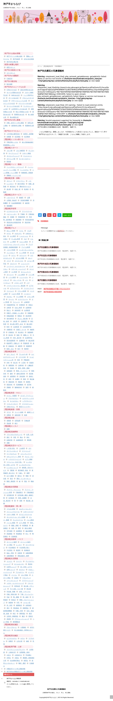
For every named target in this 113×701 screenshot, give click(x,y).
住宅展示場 (10, 495)
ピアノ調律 (28, 459)
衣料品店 (17, 586)
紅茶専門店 (28, 338)
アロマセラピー (13, 398)
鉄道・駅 (17, 189)
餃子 (19, 349)
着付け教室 (28, 528)
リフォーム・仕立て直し (14, 462)
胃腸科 (9, 387)
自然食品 (28, 605)
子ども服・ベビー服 (16, 589)
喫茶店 (20, 316)
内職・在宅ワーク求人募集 (15, 123)
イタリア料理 (11, 250)
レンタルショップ (12, 468)
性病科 (12, 368)
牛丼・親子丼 (17, 338)
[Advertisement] (75, 39)
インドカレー (11, 253)
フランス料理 (22, 291)
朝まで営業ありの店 (22, 112)
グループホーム (12, 627)
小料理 (15, 321)
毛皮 (8, 597)
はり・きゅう (11, 354)
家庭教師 (18, 220)
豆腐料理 (22, 340)
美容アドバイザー (24, 407)
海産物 (10, 602)
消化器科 (22, 376)
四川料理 (28, 316)
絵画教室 (19, 531)
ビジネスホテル (12, 638)
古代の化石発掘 (29, 59)
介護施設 (23, 627)
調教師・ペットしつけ (14, 175)
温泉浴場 (17, 415)
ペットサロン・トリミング (15, 167)
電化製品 (16, 608)
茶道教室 (9, 534)
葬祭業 (29, 440)
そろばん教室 (11, 509)
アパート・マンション (14, 490)
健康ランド (30, 412)
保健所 (21, 198)
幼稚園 (9, 137)
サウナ (9, 412)
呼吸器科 (26, 360)
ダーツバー (10, 275)
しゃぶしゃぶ (23, 236)
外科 (8, 363)
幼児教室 (17, 137)
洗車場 (20, 553)
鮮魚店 (13, 600)
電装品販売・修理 (23, 556)
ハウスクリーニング (14, 459)
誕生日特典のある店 (26, 90)
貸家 (20, 501)
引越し (21, 473)
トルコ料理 (21, 275)
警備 (27, 476)
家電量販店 (16, 622)
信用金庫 (17, 421)
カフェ (13, 255)
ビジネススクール (12, 211)
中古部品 (9, 550)
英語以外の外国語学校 (14, 222)
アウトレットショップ (22, 619)
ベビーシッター (12, 214)
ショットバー (25, 264)
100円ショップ (11, 567)
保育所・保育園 (28, 134)
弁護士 (17, 658)
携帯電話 (22, 613)
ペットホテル (24, 170)
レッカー (19, 545)
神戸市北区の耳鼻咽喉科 (47, 255)
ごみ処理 (22, 448)
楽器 (12, 528)
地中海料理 (10, 319)
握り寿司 (29, 324)
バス (29, 181)
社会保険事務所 (16, 203)
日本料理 (16, 327)
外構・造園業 (22, 498)
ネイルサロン (14, 401)
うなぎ (29, 231)
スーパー (19, 561)
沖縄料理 (9, 330)
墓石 (8, 437)
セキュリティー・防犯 (14, 457)
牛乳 (18, 602)
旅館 (27, 641)
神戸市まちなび (12, 3)
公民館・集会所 (12, 200)
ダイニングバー (26, 272)
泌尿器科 (13, 376)
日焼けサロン (11, 407)
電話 (25, 481)
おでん (9, 233)
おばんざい (18, 233)
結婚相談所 (19, 440)
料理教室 (25, 525)
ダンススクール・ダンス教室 (16, 517)
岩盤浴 (9, 415)
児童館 (12, 217)
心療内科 (21, 365)
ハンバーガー (23, 277)
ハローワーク (11, 198)
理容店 (30, 616)
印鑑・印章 (19, 611)
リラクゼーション (27, 404)
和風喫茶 (30, 313)
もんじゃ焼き (23, 242)
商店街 (30, 564)
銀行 (16, 423)
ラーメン (11, 299)
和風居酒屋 (10, 316)
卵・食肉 (25, 597)
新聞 (28, 473)
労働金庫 (27, 421)
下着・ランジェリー (26, 594)
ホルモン (9, 297)
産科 (9, 379)
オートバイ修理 (12, 542)
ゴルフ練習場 (20, 151)
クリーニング (26, 451)
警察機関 (9, 206)
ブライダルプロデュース (14, 434)
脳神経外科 (18, 387)
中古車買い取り (24, 547)
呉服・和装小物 (12, 594)
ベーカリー (27, 294)
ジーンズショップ (12, 581)
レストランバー (23, 299)
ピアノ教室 (22, 523)
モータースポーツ (24, 159)
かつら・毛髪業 (12, 396)
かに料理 (13, 236)
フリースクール (27, 211)
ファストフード (29, 288)
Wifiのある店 (15, 95)
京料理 (9, 308)
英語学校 (27, 222)
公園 (28, 198)
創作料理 (17, 310)
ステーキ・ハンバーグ (18, 269)
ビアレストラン (15, 288)
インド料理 (22, 253)
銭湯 (25, 415)
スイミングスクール (13, 512)
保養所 (10, 641)
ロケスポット (11, 73)
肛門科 (29, 385)
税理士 (26, 660)
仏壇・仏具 (29, 434)
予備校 (22, 214)
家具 (30, 613)
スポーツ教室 (11, 514)
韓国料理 (29, 346)
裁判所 (27, 203)
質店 (11, 479)
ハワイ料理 (12, 277)
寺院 (14, 437)
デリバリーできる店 (25, 103)
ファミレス (10, 291)
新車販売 (27, 550)
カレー (30, 258)
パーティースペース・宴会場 (16, 286)
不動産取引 (19, 492)
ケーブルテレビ (12, 454)
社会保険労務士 (15, 660)
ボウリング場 (11, 159)
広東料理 (24, 321)
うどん (21, 231)
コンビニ (9, 561)
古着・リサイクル (24, 592)
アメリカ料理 (25, 247)
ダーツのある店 (13, 98)
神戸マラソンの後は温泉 (14, 56)
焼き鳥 (10, 335)
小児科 (23, 363)
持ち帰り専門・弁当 (16, 324)
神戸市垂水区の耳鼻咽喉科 (48, 272)
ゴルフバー (13, 264)
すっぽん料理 (15, 239)
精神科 (28, 382)
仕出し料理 (18, 308)
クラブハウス (19, 261)
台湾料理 (27, 310)
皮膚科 (17, 379)
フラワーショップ (27, 581)
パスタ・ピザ (18, 283)
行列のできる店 (12, 90)
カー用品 (9, 545)
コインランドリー (26, 454)
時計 (14, 613)
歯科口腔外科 (21, 374)
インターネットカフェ (26, 250)
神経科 (20, 382)
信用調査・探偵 (24, 652)
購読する (8, 674)
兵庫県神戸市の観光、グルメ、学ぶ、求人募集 (56, 692)
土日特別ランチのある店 (19, 109)
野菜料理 (26, 343)
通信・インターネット (24, 479)
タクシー (9, 181)
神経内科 (11, 382)
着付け (20, 476)
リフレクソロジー (12, 404)
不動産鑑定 (30, 492)
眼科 (24, 379)
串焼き (30, 305)
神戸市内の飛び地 (12, 62)
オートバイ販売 (25, 542)
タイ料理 (14, 272)
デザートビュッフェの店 (19, 101)
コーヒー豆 (26, 602)
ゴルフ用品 (24, 575)
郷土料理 (31, 340)
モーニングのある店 (13, 106)
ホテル (22, 638)
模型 (19, 528)
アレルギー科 (23, 354)
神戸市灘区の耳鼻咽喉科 (47, 280)
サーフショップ (13, 153)
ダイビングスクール (25, 514)
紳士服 (29, 589)
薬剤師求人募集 (16, 125)
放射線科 (9, 371)
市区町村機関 (24, 200)
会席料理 (28, 308)
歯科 (11, 374)
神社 (27, 437)
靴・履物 (16, 597)
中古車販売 (12, 547)
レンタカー (10, 184)
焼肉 (18, 335)
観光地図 (9, 84)
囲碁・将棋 (15, 525)
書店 (23, 616)
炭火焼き (21, 332)
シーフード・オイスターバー (16, 266)
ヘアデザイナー (27, 401)
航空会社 (13, 186)
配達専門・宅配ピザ (13, 343)
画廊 (8, 429)
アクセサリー (20, 572)
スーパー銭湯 (19, 412)
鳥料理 (26, 349)
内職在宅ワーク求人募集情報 (16, 669)
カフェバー (23, 255)
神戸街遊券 (16, 59)
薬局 (27, 387)
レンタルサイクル (24, 465)
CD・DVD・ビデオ (26, 567)
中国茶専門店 (11, 305)
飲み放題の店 (14, 117)
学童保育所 (21, 217)
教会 (21, 437)
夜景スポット (11, 67)
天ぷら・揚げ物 (23, 319)
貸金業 (9, 423)
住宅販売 (11, 498)
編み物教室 (29, 531)
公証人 (9, 655)
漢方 (8, 608)
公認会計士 (18, 655)
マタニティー (26, 578)
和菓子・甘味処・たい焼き (15, 313)
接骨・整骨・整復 (23, 368)
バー (26, 280)
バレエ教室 (30, 520)
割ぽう (9, 310)
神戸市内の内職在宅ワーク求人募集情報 (19, 671)
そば (25, 239)
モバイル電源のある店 (14, 92)
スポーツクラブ (28, 512)
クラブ (9, 261)
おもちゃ (22, 570)
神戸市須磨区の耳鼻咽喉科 (48, 247)
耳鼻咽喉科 (44, 221)
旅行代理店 (21, 184)
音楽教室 (14, 536)
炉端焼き (11, 332)
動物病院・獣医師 (27, 173)
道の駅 (9, 189)
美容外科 (9, 385)
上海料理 (26, 302)
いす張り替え (11, 448)
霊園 (8, 443)
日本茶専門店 (27, 327)
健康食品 (19, 605)
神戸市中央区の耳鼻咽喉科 (48, 264)
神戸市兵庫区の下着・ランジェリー (57, 289)
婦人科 (15, 363)
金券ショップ (11, 570)
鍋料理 (20, 346)
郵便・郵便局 (11, 481)
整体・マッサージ (22, 371)
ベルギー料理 (15, 294)
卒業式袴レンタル (12, 142)
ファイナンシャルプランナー (16, 649)
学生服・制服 (11, 592)
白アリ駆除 (10, 476)
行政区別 (9, 78)
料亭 (8, 327)
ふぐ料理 (13, 242)
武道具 (16, 578)
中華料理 (22, 305)
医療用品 (25, 608)
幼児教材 (27, 137)
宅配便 (12, 470)
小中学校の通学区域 (13, 134)
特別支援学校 (29, 220)
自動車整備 (29, 553)
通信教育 (9, 225)
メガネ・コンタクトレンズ (15, 583)
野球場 (9, 162)
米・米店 (9, 605)
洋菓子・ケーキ (21, 330)
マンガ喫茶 (19, 297)
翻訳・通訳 (22, 663)
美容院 (9, 619)
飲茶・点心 (10, 349)
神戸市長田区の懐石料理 (53, 292)
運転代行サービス (25, 186)
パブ (28, 283)
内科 (18, 360)
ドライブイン (20, 181)
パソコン (14, 575)
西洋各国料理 (11, 340)
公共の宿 (19, 641)
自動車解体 (10, 556)
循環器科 (11, 365)
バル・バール (17, 280)
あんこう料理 (11, 231)
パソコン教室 (11, 523)
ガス (29, 448)
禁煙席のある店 (19, 114)
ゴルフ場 (9, 151)
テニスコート (27, 156)
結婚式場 (9, 440)
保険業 (9, 421)
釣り (27, 534)
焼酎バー (26, 335)
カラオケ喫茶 (20, 258)
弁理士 (9, 658)
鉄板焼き (11, 346)
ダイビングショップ (13, 156)
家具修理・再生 (23, 470)
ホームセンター (19, 564)
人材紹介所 (12, 652)
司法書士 (28, 655)
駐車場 (26, 189)
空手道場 (9, 531)
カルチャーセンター (25, 509)
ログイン (61, 231)
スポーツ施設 (26, 153)
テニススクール (18, 520)
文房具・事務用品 (12, 616)
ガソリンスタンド (12, 451)
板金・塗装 (10, 553)
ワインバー (16, 302)
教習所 (18, 550)
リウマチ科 (22, 357)
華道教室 (19, 534)
